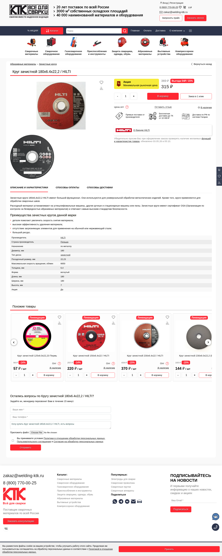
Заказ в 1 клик (196, 95)
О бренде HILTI (141, 130)
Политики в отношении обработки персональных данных (74, 438)
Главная (135, 30)
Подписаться (180, 509)
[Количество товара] (24, 374)
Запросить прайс (171, 18)
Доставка (160, 30)
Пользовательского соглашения (34, 441)
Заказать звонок (196, 18)
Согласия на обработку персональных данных (78, 441)
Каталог (52, 30)
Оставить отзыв (163, 106)
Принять (169, 549)
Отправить (25, 447)
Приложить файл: (20, 432)
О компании (177, 30)
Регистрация (176, 3)
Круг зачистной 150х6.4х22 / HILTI (91, 355)
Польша (64, 241)
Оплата (148, 30)
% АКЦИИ (32, 30)
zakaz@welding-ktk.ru (175, 12)
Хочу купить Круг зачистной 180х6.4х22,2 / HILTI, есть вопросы (60, 425)
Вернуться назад (203, 64)
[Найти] (125, 30)
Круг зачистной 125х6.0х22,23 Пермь (37, 355)
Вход (164, 3)
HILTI (63, 237)
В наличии (205, 107)
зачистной (65, 254)
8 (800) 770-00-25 (169, 7)
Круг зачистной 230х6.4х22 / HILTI (145, 355)
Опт (56, 363)
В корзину (163, 96)
